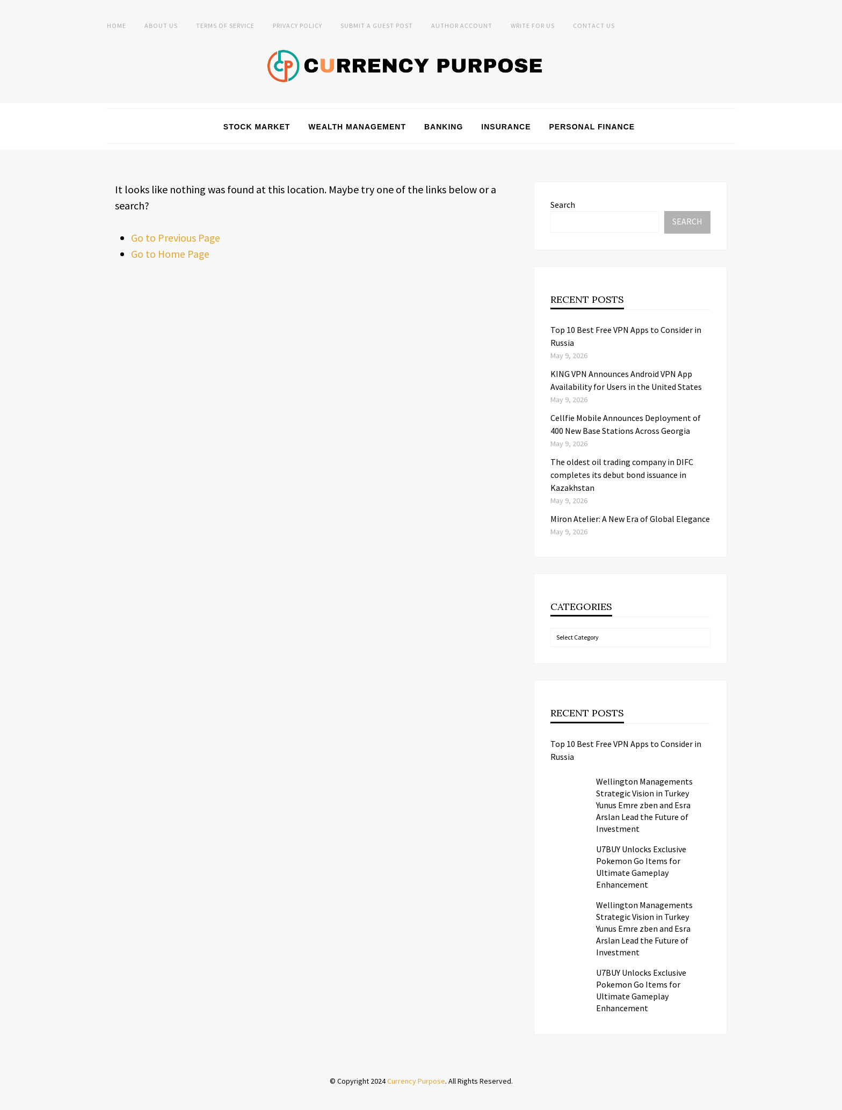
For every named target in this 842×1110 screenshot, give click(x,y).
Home (116, 25)
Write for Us (533, 25)
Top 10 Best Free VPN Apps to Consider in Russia (625, 749)
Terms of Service (225, 25)
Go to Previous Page (176, 237)
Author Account (461, 25)
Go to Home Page (170, 253)
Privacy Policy (297, 25)
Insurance (506, 126)
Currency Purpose (416, 1080)
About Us (161, 25)
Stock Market (257, 126)
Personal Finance (592, 126)
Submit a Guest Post (376, 25)
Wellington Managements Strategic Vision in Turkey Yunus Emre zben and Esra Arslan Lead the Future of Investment (644, 804)
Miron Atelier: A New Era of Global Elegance (630, 518)
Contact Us (594, 25)
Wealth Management (357, 126)
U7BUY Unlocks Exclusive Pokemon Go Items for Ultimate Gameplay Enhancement (641, 866)
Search (562, 204)
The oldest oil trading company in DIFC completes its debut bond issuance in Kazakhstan (621, 474)
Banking (443, 126)
